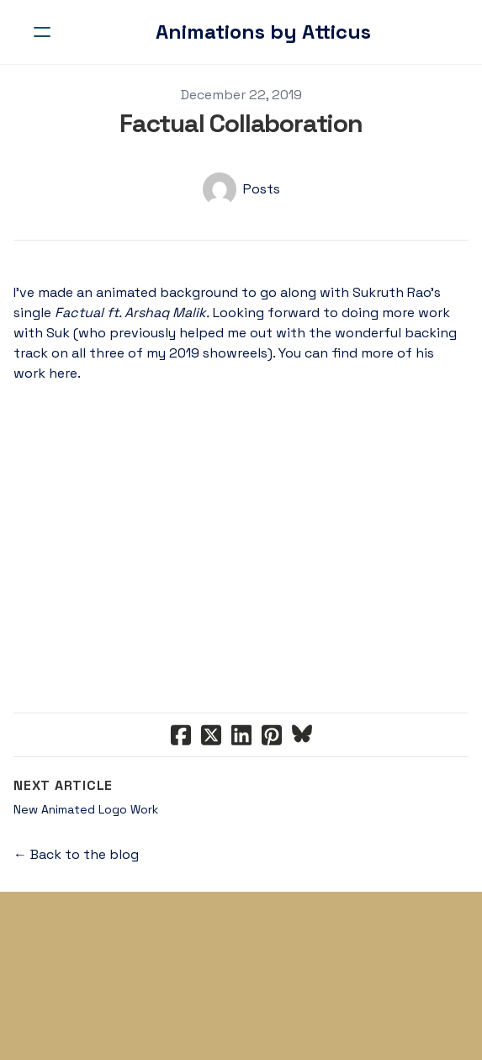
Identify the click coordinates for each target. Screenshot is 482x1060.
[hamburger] (42, 31)
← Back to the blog (76, 854)
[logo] (263, 31)
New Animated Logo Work (85, 809)
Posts (261, 189)
